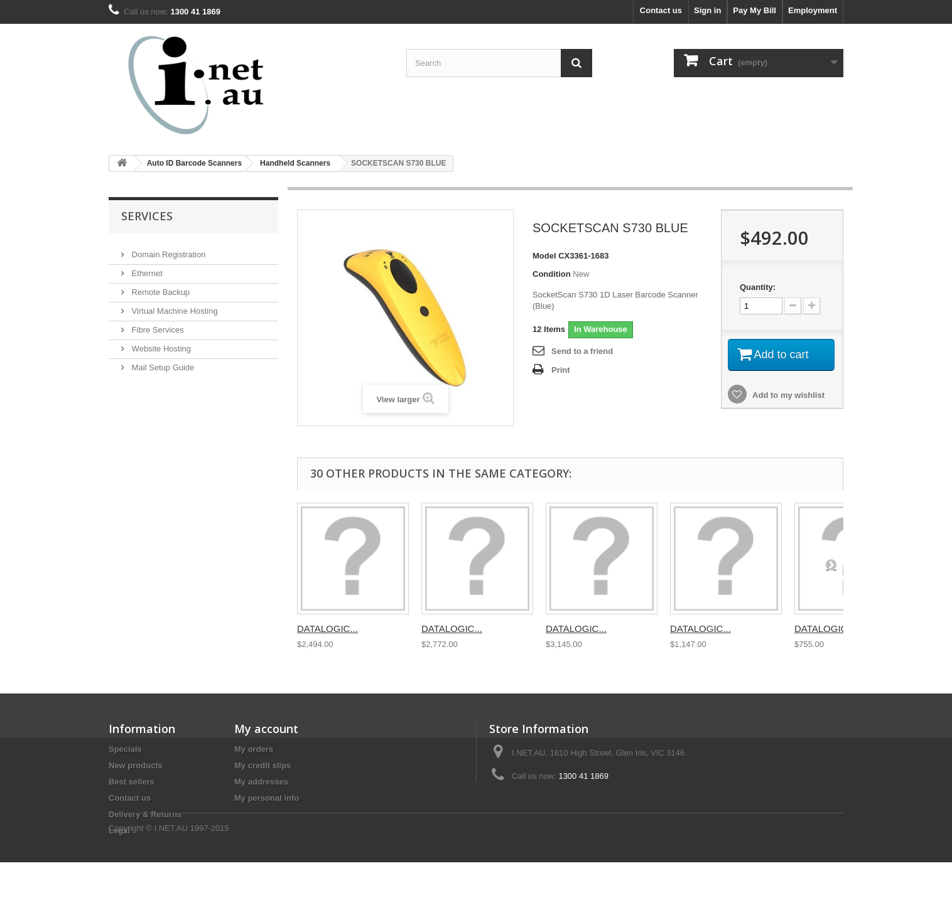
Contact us (661, 10)
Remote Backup (159, 287)
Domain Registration (167, 249)
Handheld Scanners (295, 163)
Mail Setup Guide (161, 362)
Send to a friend (582, 351)
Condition (552, 274)
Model (544, 255)
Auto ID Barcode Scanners (194, 163)
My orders (253, 749)
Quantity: (758, 287)
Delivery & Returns (145, 814)
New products (136, 765)
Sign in (707, 10)
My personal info (266, 798)
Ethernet (146, 268)
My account (266, 728)
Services (147, 215)
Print (560, 370)
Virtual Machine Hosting (173, 306)
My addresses (261, 781)
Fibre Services (156, 324)
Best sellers (131, 781)
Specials (125, 749)
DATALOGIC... (327, 628)
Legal (119, 830)
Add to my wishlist (787, 395)
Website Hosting (160, 343)
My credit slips (262, 765)
